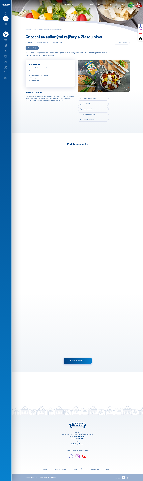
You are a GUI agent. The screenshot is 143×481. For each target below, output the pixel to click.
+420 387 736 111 (79, 438)
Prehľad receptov (122, 42)
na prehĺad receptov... (77, 360)
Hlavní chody (58, 42)
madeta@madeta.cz (80, 436)
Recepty (81, 5)
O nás (54, 5)
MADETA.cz (28, 29)
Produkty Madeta (67, 5)
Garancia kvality (95, 5)
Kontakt (109, 5)
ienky (82, 444)
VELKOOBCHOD (94, 469)
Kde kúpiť (78, 469)
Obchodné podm (76, 444)
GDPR (77, 442)
